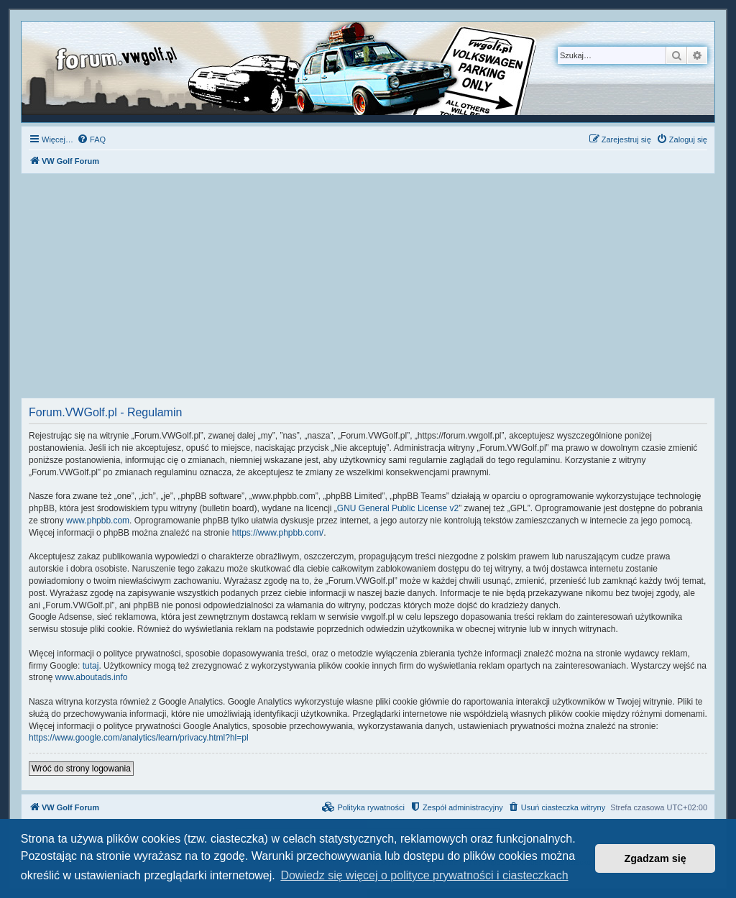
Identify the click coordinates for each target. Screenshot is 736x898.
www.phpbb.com (97, 521)
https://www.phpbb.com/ (277, 533)
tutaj (91, 666)
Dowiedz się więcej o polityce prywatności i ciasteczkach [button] (424, 875)
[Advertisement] (368, 289)
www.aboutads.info (91, 677)
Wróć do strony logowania (81, 769)
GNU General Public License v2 (398, 508)
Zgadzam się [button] (655, 858)
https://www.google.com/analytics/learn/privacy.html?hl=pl (139, 738)
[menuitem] (91, 139)
